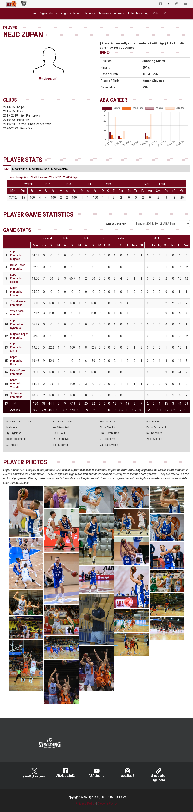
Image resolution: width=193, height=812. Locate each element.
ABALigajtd (96, 772)
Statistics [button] (103, 13)
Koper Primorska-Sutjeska (16, 255)
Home (33, 13)
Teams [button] (89, 13)
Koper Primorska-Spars (16, 347)
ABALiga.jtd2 (65, 772)
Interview (119, 13)
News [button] (76, 13)
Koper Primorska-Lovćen (16, 291)
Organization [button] (47, 13)
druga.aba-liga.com (158, 775)
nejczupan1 (48, 78)
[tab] (7, 168)
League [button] (64, 13)
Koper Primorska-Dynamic (16, 324)
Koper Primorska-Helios (16, 278)
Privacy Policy (86, 803)
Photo (130, 13)
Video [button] (156, 13)
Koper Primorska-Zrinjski (16, 383)
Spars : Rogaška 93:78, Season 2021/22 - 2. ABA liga (42, 177)
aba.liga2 (127, 772)
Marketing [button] (142, 13)
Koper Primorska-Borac (16, 361)
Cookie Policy (108, 803)
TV (164, 13)
